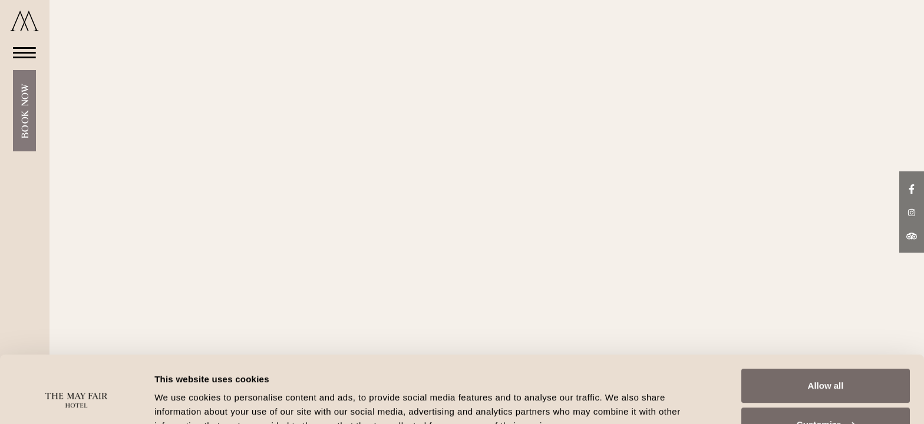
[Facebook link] (912, 188)
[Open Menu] (20, 52)
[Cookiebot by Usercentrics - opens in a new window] (76, 401)
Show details (181, 401)
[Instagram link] (912, 211)
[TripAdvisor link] (911, 235)
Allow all (826, 328)
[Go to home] (24, 20)
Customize (826, 367)
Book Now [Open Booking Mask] (24, 110)
